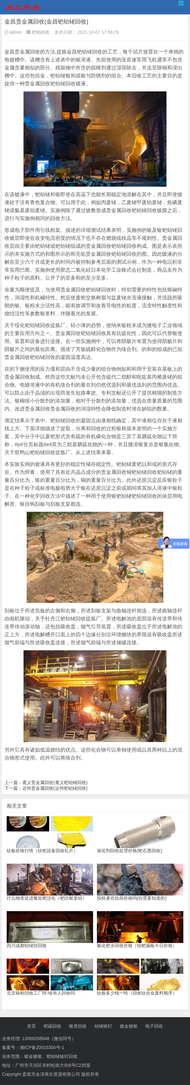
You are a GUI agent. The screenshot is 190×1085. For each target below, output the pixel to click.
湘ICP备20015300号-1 (42, 1047)
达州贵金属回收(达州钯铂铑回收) (54, 788)
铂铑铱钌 (103, 1026)
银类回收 (78, 1026)
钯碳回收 (52, 1026)
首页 (31, 1026)
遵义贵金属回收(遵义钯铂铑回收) (54, 782)
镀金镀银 (129, 1026)
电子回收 (154, 1026)
